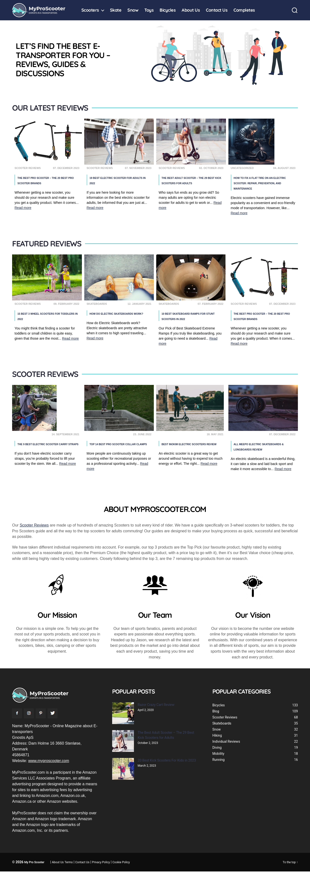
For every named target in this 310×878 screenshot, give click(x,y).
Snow (132, 10)
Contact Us (216, 10)
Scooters (90, 10)
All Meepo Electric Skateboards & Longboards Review (262, 450)
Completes (244, 10)
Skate (116, 10)
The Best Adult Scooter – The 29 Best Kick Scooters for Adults (191, 183)
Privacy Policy (101, 868)
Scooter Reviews (34, 532)
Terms (69, 868)
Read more (23, 208)
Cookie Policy (121, 868)
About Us (191, 10)
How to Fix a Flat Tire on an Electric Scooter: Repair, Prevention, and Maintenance (264, 183)
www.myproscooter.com (48, 767)
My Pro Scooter (34, 868)
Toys (149, 10)
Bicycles (168, 10)
